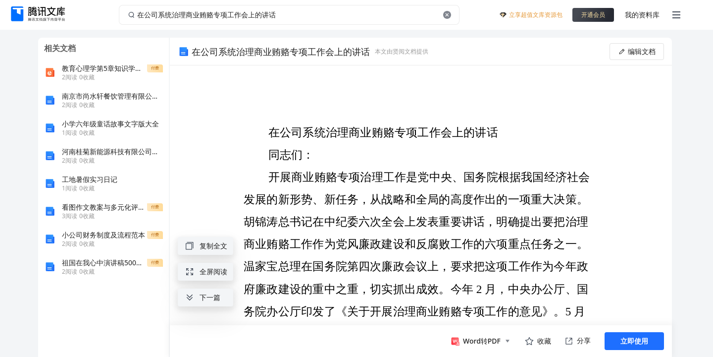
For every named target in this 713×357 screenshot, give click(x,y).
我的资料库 (642, 14)
